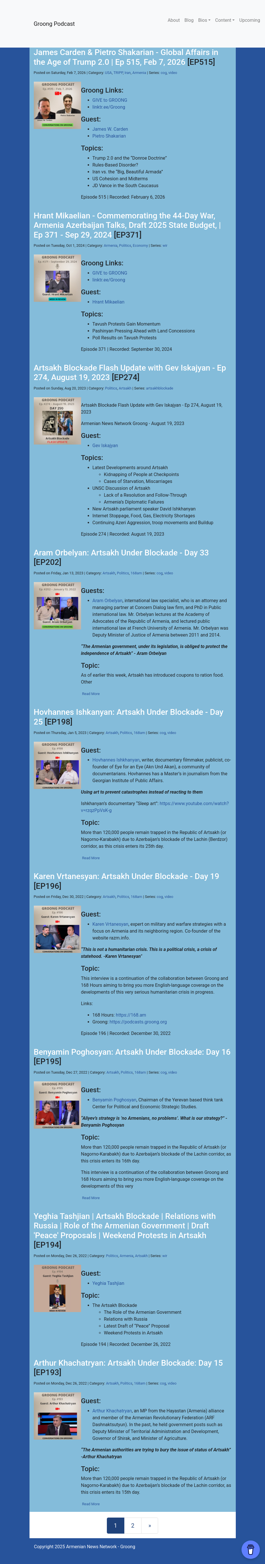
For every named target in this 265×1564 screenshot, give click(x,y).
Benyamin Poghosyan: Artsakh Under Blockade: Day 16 (132, 1052)
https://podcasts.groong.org (138, 1022)
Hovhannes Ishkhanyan (116, 760)
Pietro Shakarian (109, 136)
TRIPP (118, 73)
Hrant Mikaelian (109, 302)
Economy (140, 245)
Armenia (139, 73)
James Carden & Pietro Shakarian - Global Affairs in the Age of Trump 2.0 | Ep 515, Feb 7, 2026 (126, 57)
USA (108, 73)
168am (136, 573)
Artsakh (125, 388)
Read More (91, 694)
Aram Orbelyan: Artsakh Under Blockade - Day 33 (121, 552)
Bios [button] (202, 20)
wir (164, 245)
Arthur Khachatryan (112, 1411)
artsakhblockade (159, 388)
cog (164, 73)
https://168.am (131, 1015)
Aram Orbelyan (108, 600)
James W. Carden (110, 129)
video (172, 73)
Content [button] (223, 20)
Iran (128, 73)
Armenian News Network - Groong (100, 1546)
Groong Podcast (54, 23)
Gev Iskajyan (105, 445)
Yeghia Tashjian (108, 1283)
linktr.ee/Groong (109, 107)
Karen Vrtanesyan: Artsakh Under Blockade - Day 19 (126, 876)
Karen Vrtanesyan (111, 924)
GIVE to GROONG (110, 100)
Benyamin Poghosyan (114, 1100)
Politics (125, 245)
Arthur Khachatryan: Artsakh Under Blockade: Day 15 (128, 1363)
